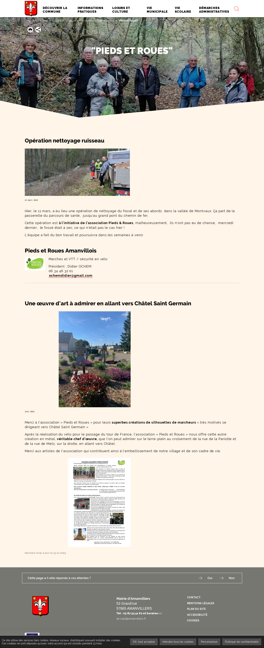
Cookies (193, 620)
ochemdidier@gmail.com (70, 275)
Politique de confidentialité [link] (241, 641)
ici (160, 613)
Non (232, 578)
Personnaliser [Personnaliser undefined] (209, 641)
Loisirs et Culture (50, 20)
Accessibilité (197, 614)
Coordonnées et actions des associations (89, 20)
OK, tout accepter (144, 641)
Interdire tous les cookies (177, 641)
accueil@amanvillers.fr (131, 618)
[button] (30, 29)
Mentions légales (200, 603)
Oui (209, 578)
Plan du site (196, 608)
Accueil (32, 20)
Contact (194, 597)
